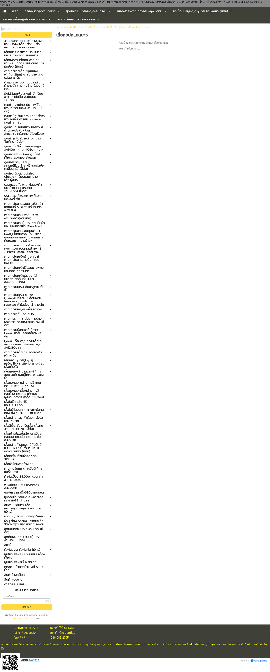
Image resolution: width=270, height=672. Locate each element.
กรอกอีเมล (8, 596)
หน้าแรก (61, 27)
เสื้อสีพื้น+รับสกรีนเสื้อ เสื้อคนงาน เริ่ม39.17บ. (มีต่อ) (96, 27)
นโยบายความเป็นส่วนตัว (23, 618)
